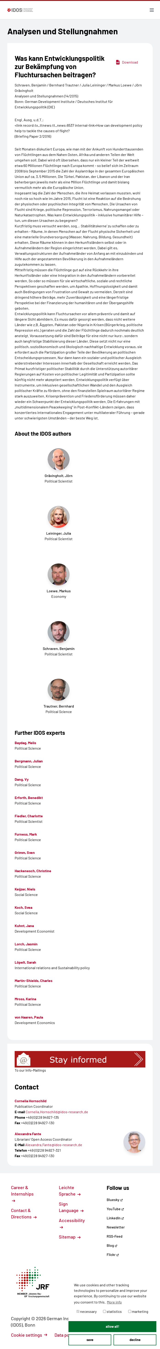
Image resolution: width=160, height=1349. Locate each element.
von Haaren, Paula (29, 1017)
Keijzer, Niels (25, 889)
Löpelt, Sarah (25, 962)
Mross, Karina (25, 999)
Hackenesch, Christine (33, 871)
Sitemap (70, 1236)
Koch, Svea (23, 907)
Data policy (67, 1335)
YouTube (115, 1209)
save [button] (90, 1340)
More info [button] (114, 1302)
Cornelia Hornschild (30, 1101)
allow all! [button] (112, 1326)
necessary (86, 1311)
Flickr (113, 1254)
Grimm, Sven (25, 852)
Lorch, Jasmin (26, 944)
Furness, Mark (26, 834)
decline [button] (135, 1340)
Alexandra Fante (28, 1134)
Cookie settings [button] (29, 1335)
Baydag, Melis (25, 742)
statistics (112, 1311)
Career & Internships (22, 1193)
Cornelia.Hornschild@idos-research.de (57, 1112)
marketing (138, 1311)
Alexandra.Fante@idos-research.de (53, 1144)
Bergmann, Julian (29, 761)
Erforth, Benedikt (29, 797)
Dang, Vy (22, 779)
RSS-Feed (114, 1236)
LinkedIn (115, 1218)
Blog (112, 1245)
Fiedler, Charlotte (29, 816)
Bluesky (115, 1199)
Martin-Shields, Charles (33, 980)
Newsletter (116, 1227)
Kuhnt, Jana (24, 925)
